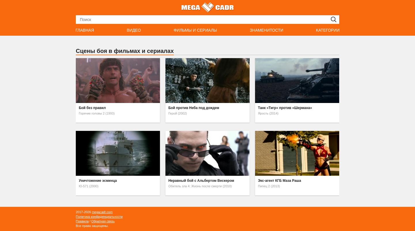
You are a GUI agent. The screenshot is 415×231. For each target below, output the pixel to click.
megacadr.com (102, 212)
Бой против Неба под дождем (193, 108)
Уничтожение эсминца (98, 181)
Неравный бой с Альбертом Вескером (201, 181)
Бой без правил (92, 108)
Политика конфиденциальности (99, 216)
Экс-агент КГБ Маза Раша (279, 181)
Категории (327, 30)
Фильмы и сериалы (195, 30)
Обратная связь (103, 221)
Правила (82, 221)
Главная (85, 30)
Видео (134, 30)
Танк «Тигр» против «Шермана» (285, 108)
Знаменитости (266, 30)
